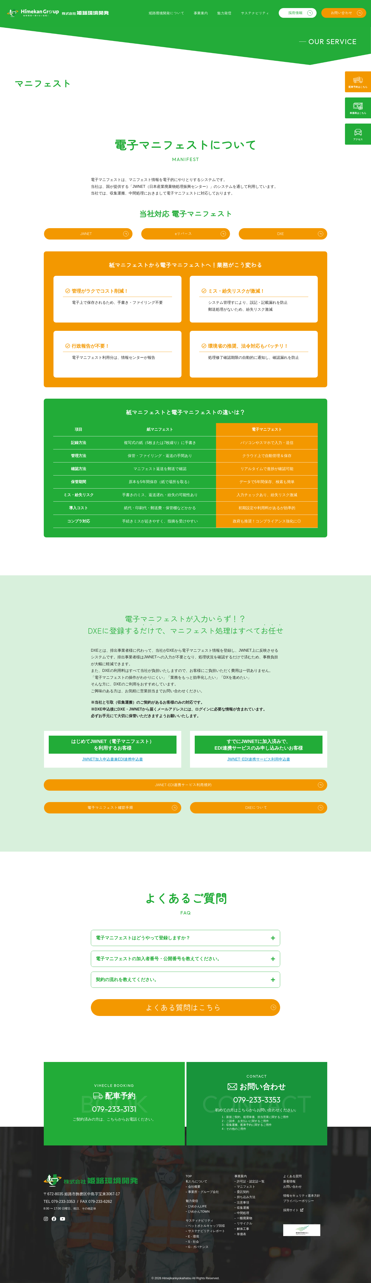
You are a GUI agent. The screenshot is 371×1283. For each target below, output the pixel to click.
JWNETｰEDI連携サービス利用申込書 (258, 784)
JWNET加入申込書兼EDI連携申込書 (112, 784)
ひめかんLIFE (197, 1206)
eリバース (183, 238)
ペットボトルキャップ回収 (206, 1226)
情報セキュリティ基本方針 (301, 1195)
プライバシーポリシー (298, 1201)
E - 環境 (193, 1236)
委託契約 (243, 1192)
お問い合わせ (340, 13)
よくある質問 (292, 1176)
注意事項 (243, 1202)
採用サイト (293, 1210)
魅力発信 (192, 1201)
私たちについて (196, 1181)
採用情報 (293, 13)
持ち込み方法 (246, 1197)
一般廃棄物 (244, 1218)
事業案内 (240, 1176)
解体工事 (243, 1229)
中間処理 (243, 1213)
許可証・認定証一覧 (251, 1181)
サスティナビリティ (199, 1220)
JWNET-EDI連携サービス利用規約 (183, 810)
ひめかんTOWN (199, 1211)
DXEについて (256, 833)
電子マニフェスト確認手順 (110, 833)
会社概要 (194, 1186)
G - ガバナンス (198, 1247)
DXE (280, 238)
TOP (189, 1176)
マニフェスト (246, 1186)
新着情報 (289, 1181)
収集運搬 (243, 1207)
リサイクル (244, 1223)
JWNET (86, 238)
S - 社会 (193, 1241)
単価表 (241, 1234)
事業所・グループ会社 (203, 1192)
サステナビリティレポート (206, 1231)
